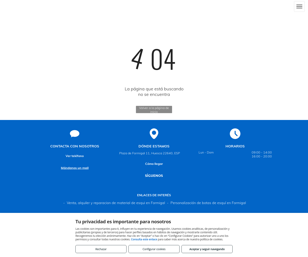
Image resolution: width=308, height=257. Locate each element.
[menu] (299, 6)
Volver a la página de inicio (154, 109)
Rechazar (100, 249)
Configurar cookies (154, 249)
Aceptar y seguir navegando (207, 249)
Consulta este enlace (144, 239)
